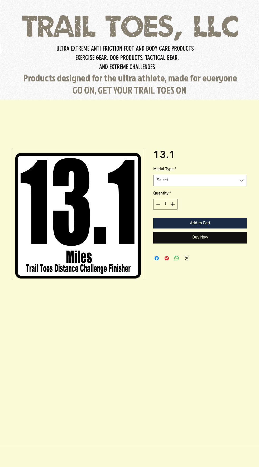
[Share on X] (187, 258)
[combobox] (200, 180)
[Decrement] (157, 204)
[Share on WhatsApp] (177, 258)
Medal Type (164, 169)
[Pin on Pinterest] (167, 258)
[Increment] (173, 204)
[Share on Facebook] (157, 258)
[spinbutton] (165, 204)
